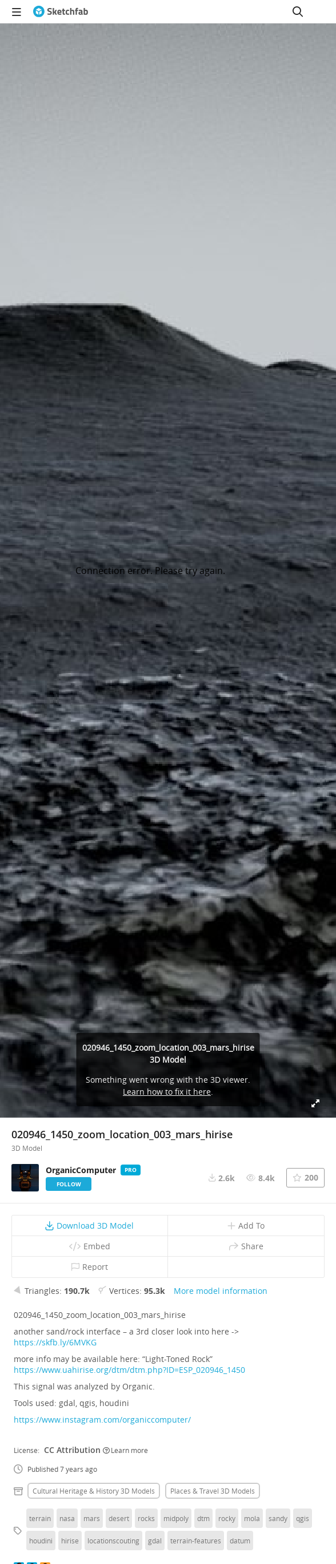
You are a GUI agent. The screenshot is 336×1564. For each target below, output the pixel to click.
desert (119, 1518)
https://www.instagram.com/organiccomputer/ (102, 1419)
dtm (203, 1518)
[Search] (298, 11)
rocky (226, 1518)
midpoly (176, 1518)
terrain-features (195, 1540)
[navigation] (16, 11)
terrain (40, 1518)
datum (240, 1540)
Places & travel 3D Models (212, 1490)
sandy (278, 1518)
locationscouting (113, 1540)
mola (252, 1518)
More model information (220, 1290)
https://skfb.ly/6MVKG (55, 1342)
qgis (302, 1518)
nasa (67, 1518)
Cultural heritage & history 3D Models (94, 1490)
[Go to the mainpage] (60, 11)
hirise (70, 1540)
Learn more (125, 1450)
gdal (155, 1540)
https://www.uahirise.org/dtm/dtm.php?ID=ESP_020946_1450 (129, 1369)
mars (91, 1518)
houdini (41, 1540)
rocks (146, 1518)
